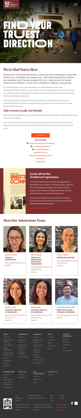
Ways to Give (37, 379)
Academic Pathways (36, 351)
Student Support (38, 360)
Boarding (66, 342)
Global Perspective (7, 349)
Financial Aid (7, 387)
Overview (6, 337)
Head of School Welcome (8, 341)
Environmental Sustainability (8, 354)
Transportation (41, 161)
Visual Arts (51, 340)
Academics (41, 158)
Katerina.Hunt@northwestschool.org (17, 315)
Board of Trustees (6, 365)
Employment (7, 360)
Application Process (40, 152)
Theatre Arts (52, 346)
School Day (66, 345)
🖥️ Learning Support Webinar (40, 146)
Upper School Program (37, 346)
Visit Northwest (23, 357)
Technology (37, 363)
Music (50, 343)
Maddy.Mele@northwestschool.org (42, 315)
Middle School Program (38, 341)
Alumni (35, 382)
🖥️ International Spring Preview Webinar (40, 143)
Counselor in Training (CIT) (7, 383)
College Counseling (37, 356)
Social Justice (8, 345)
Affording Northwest (21, 353)
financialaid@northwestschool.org (16, 263)
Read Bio (8, 265)
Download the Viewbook (39, 208)
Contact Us (40, 135)
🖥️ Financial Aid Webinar (40, 149)
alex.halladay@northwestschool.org (43, 267)
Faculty (5, 358)
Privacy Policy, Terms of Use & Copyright (62, 407)
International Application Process (40, 155)
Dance (50, 348)
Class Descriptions (7, 378)
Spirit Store (22, 377)
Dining (65, 348)
